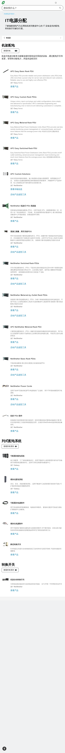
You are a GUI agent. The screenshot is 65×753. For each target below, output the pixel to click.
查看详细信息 (16, 189)
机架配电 (8, 45)
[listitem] (9, 14)
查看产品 (14, 86)
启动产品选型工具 (18, 194)
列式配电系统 (11, 441)
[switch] (4, 749)
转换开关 (8, 564)
